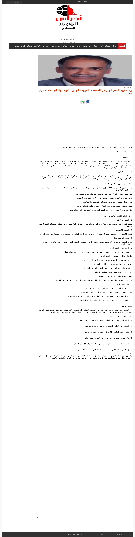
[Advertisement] (85, 125)
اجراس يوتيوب (20, 46)
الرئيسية (122, 46)
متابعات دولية (105, 46)
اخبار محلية (87, 46)
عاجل (114, 46)
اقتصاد (96, 46)
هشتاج (29, 46)
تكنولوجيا (37, 46)
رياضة (78, 46)
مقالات (45, 46)
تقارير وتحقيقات (68, 46)
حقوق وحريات (55, 46)
